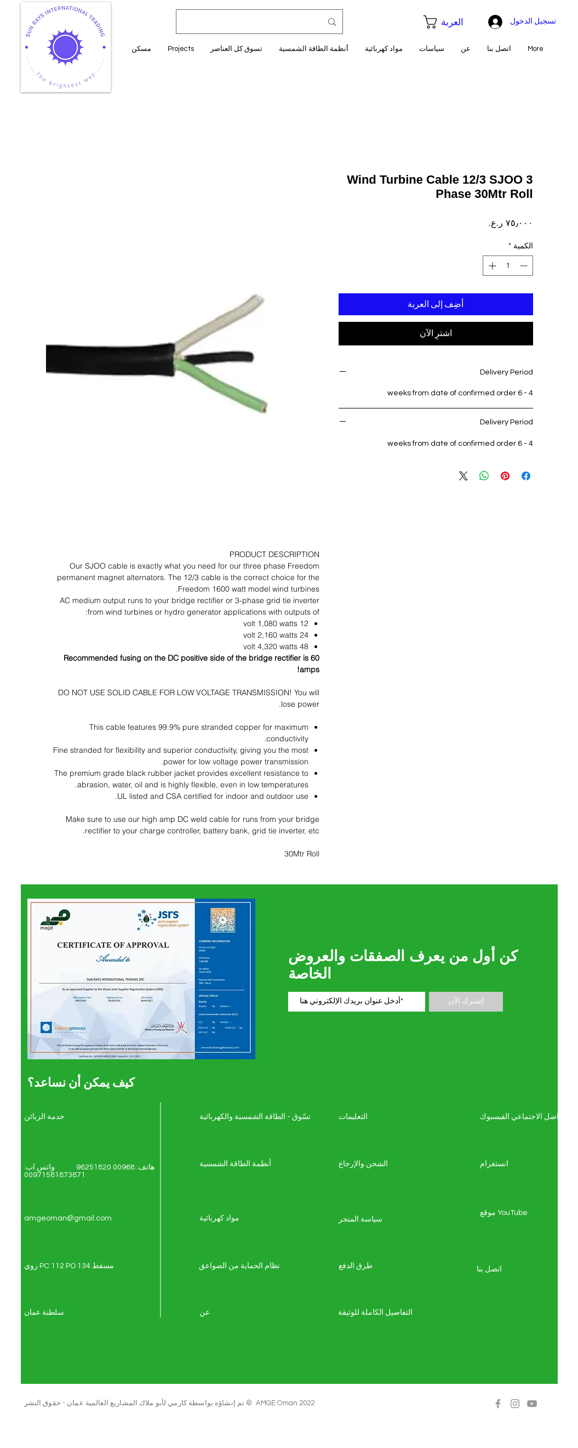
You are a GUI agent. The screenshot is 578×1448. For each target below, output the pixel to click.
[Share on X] (463, 475)
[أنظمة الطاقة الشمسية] (238, 1164)
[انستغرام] (519, 1164)
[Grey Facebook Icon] (498, 1404)
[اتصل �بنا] (515, 1269)
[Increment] (491, 265)
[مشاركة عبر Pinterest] (505, 475)
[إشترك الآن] (466, 1002)
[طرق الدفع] (377, 1266)
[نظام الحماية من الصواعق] (239, 1266)
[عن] (238, 1313)
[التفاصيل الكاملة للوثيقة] (377, 1313)
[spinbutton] (508, 265)
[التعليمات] (377, 1117)
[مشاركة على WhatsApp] (484, 475)
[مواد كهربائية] (238, 1218)
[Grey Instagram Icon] (515, 1404)
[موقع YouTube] (519, 1213)
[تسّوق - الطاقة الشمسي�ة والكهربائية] (255, 1117)
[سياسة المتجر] (377, 1219)
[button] (449, 22)
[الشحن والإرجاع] (377, 1164)
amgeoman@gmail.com (68, 1218)
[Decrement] (524, 265)
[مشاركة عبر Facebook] (526, 475)
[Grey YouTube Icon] (532, 1404)
